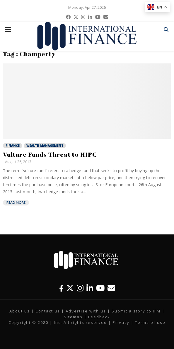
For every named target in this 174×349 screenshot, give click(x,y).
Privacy (120, 322)
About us (19, 311)
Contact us (47, 311)
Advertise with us (86, 311)
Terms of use (150, 322)
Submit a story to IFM (136, 311)
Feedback (99, 316)
